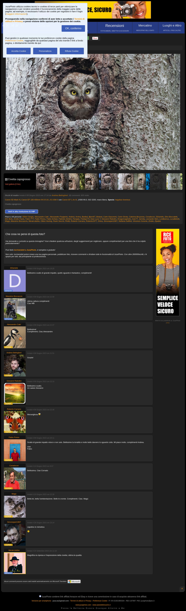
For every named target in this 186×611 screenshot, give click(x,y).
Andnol (71, 217)
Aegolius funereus (122, 200)
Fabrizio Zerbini (65, 219)
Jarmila (142, 219)
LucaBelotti (174, 219)
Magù (7, 221)
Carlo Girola (123, 217)
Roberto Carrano (78, 221)
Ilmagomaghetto (124, 219)
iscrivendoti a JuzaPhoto (25, 250)
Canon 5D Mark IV (12, 200)
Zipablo (158, 221)
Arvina (78, 217)
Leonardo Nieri (152, 219)
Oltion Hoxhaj (46, 221)
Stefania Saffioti (125, 221)
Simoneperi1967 (110, 221)
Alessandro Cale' (41, 217)
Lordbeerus (164, 219)
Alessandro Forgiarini (59, 217)
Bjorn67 (92, 217)
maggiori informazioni (16, 14)
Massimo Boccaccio (19, 221)
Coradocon (150, 217)
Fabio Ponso (40, 219)
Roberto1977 (91, 221)
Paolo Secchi (58, 221)
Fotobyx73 (85, 219)
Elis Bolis (9, 219)
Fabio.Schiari (52, 219)
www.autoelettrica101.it (101, 605)
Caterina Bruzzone (137, 217)
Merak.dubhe (34, 221)
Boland (99, 217)
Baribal (85, 217)
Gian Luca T (95, 219)
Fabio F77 (29, 219)
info (168, 323)
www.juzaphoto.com (83, 605)
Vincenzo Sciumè (140, 221)
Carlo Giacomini (110, 217)
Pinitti (67, 221)
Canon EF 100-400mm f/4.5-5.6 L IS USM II (40, 200)
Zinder (151, 221)
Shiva (100, 221)
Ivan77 (135, 219)
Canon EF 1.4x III (69, 200)
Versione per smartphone (41, 601)
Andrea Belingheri (60, 195)
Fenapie (76, 219)
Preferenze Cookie (14, 40)
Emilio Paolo (19, 219)
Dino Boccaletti (171, 217)
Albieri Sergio (27, 217)
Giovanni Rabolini (109, 219)
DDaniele (160, 217)
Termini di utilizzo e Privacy (80, 601)
